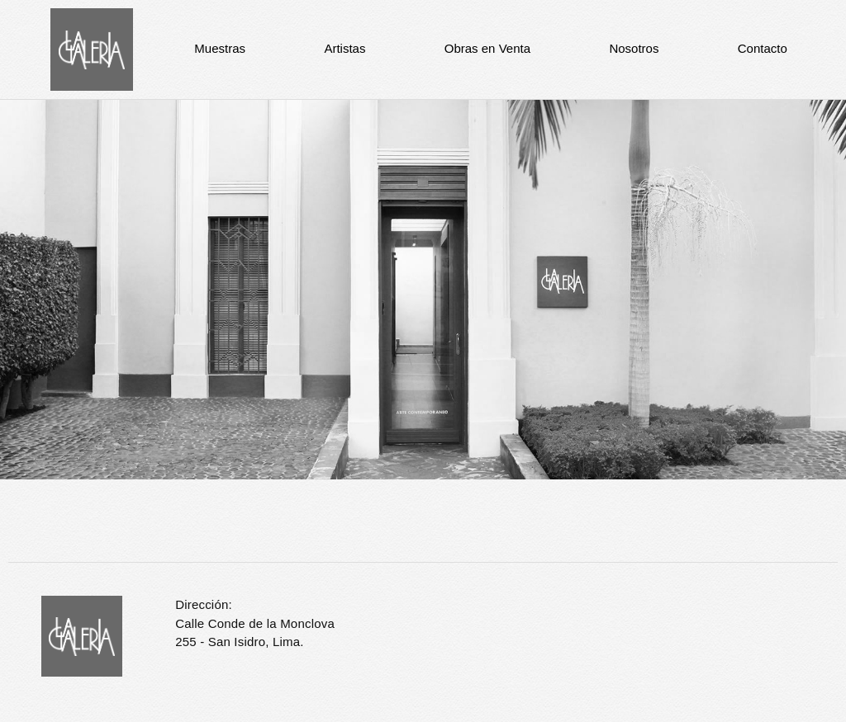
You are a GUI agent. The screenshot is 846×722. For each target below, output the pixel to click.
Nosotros (633, 48)
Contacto (762, 48)
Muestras (219, 48)
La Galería (91, 49)
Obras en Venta (487, 48)
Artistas (344, 48)
